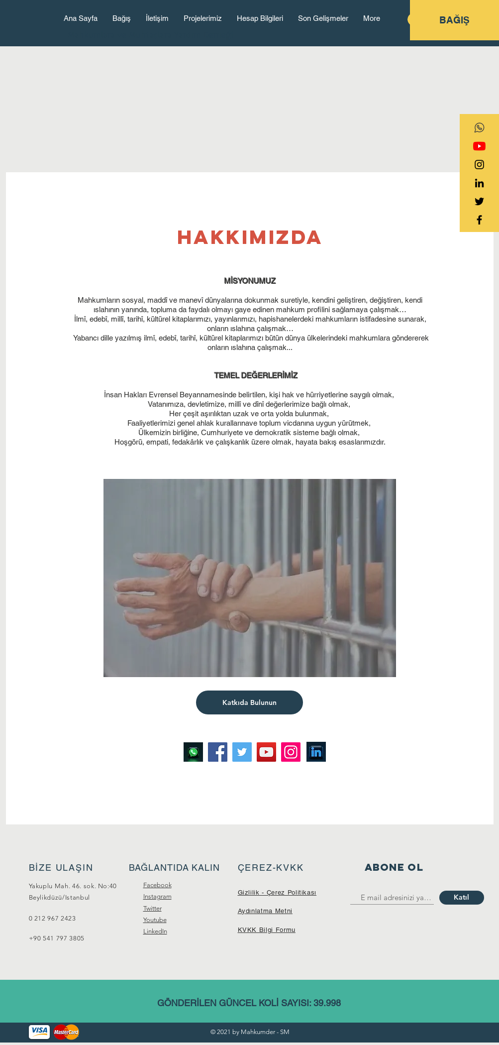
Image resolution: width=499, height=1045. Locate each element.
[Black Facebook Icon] (479, 220)
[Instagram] (290, 752)
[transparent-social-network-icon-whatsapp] (479, 127)
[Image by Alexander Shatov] (193, 752)
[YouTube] (479, 146)
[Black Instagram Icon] (479, 164)
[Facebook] (217, 752)
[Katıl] (461, 898)
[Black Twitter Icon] (479, 201)
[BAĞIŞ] (454, 20)
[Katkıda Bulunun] (249, 702)
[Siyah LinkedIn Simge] (479, 183)
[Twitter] (242, 752)
